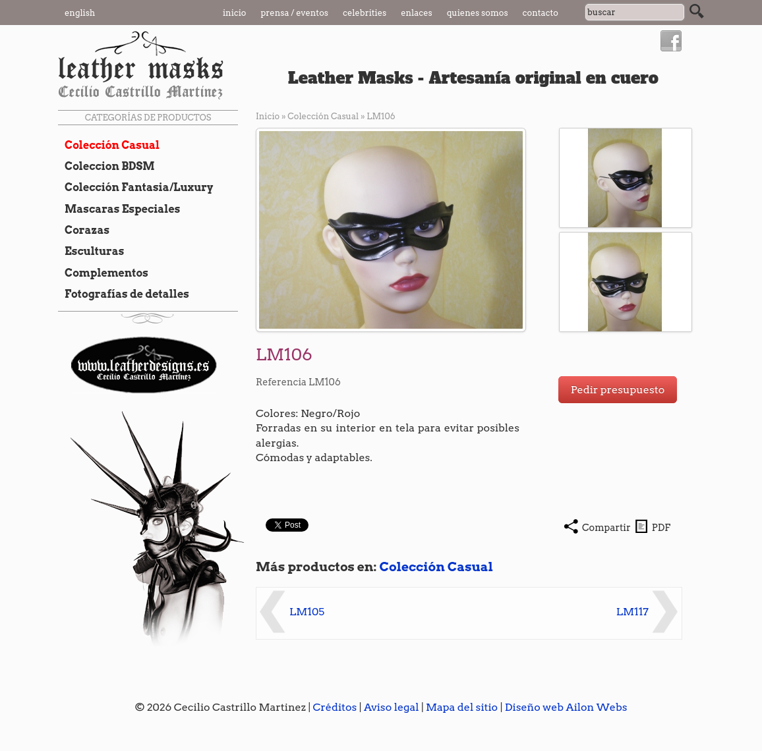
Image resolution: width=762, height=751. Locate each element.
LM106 (380, 116)
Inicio (235, 13)
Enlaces (416, 13)
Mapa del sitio (462, 707)
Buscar (696, 11)
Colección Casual (109, 145)
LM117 (632, 611)
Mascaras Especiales (119, 209)
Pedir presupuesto (618, 389)
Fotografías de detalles (123, 294)
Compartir (606, 528)
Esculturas (91, 251)
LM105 (306, 611)
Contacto (540, 13)
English (80, 13)
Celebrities (364, 13)
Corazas (83, 230)
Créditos (335, 707)
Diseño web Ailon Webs (566, 707)
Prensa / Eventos (295, 13)
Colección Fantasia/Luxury (136, 187)
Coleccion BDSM (106, 166)
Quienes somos (477, 13)
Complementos (103, 273)
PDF (661, 528)
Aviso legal (391, 707)
